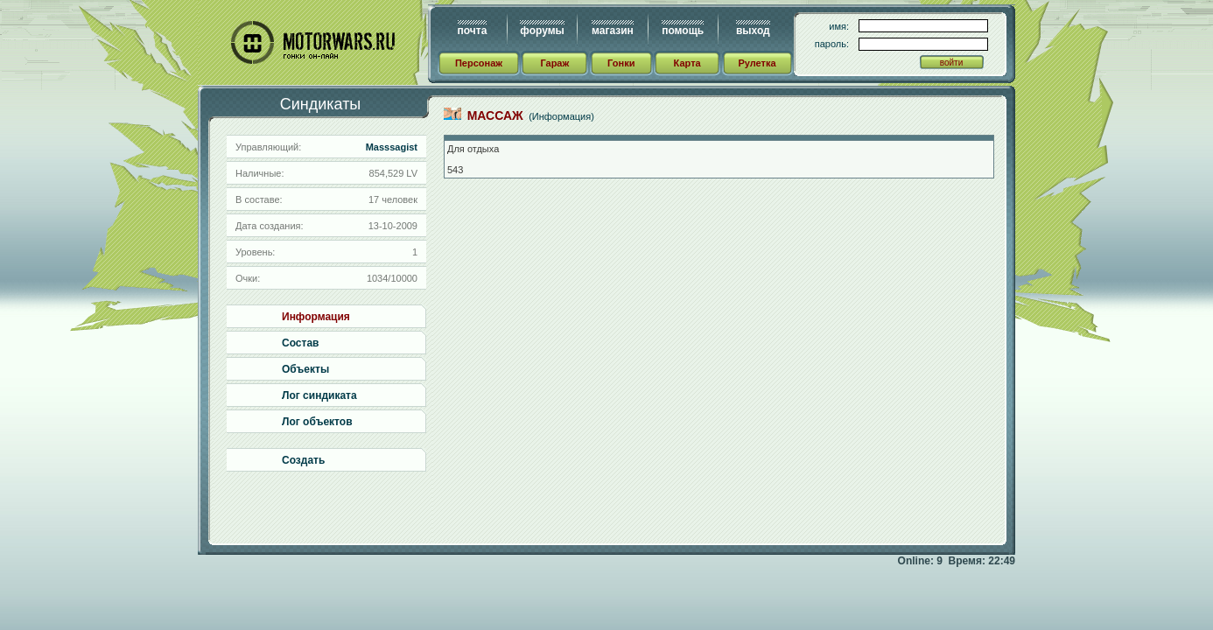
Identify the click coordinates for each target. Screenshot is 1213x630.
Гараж (554, 63)
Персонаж (478, 63)
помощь (683, 30)
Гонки (621, 63)
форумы (542, 30)
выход (753, 30)
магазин (613, 30)
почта (472, 30)
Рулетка (756, 63)
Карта (687, 63)
